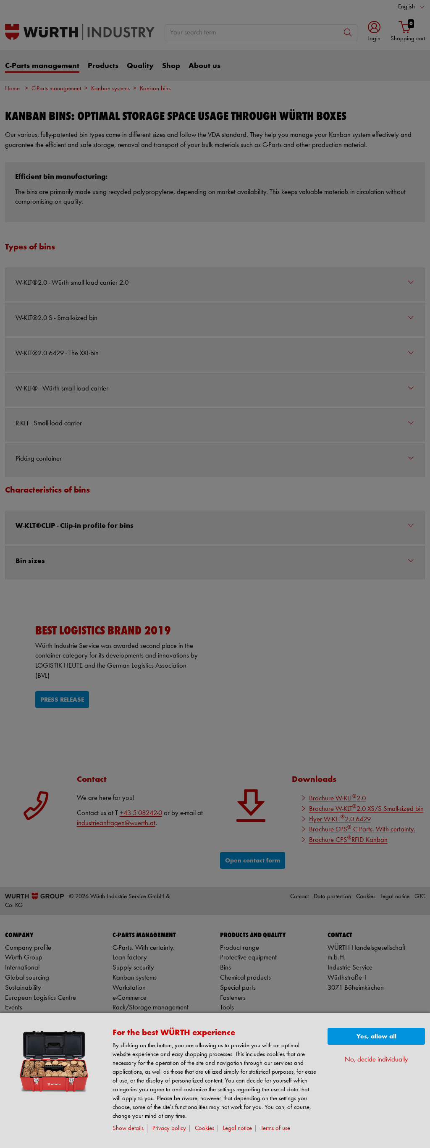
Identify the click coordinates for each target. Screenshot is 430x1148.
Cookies (204, 1128)
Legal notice (237, 1128)
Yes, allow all (376, 1036)
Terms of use (275, 1128)
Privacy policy (169, 1128)
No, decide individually (376, 1059)
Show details (128, 1128)
